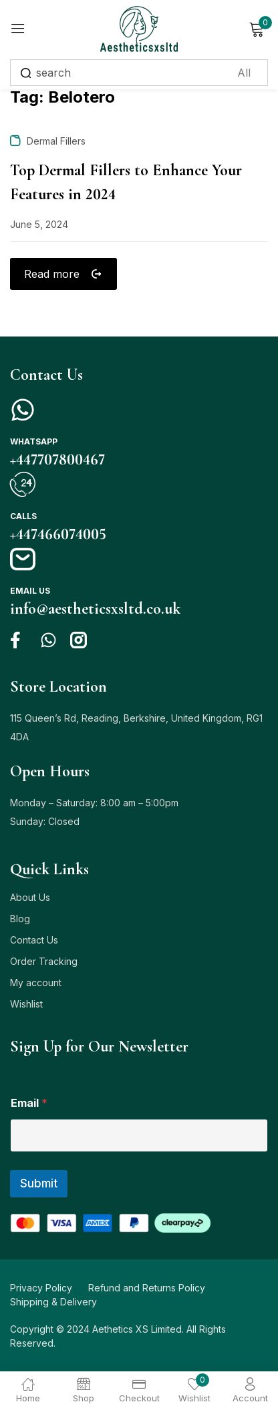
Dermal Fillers (56, 141)
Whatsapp (33, 441)
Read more (54, 274)
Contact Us (34, 940)
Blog (20, 918)
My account (35, 982)
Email (29, 1103)
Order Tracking (44, 961)
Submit (38, 1183)
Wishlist (26, 1004)
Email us (30, 591)
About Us (30, 897)
